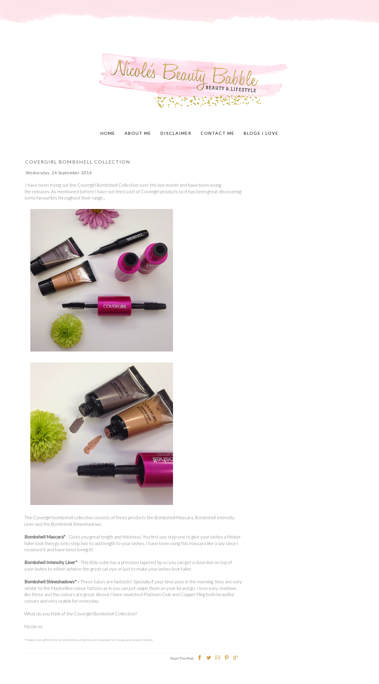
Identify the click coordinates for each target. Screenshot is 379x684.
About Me (138, 133)
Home (107, 133)
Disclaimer (176, 133)
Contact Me (218, 133)
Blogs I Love (261, 133)
